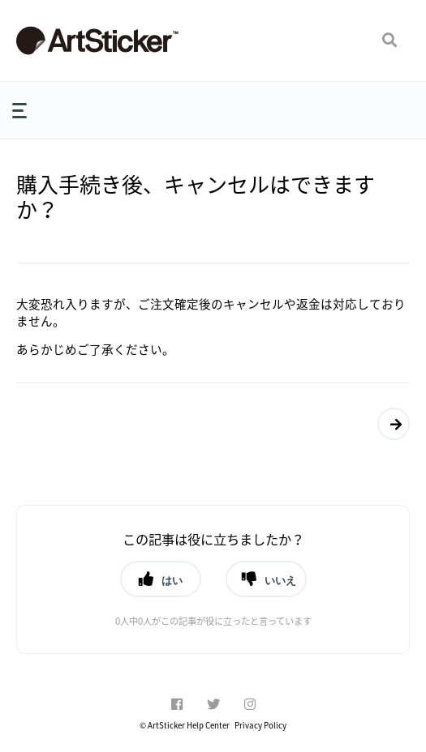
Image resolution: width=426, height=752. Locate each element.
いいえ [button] (280, 580)
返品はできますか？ (389, 424)
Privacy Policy (260, 725)
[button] (389, 40)
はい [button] (172, 580)
